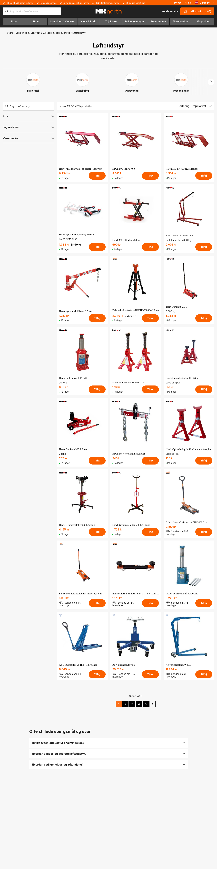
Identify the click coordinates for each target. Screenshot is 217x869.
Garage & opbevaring (56, 32)
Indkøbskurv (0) (197, 11)
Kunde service (170, 11)
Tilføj (97, 175)
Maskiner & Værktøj (27, 32)
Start (10, 32)
